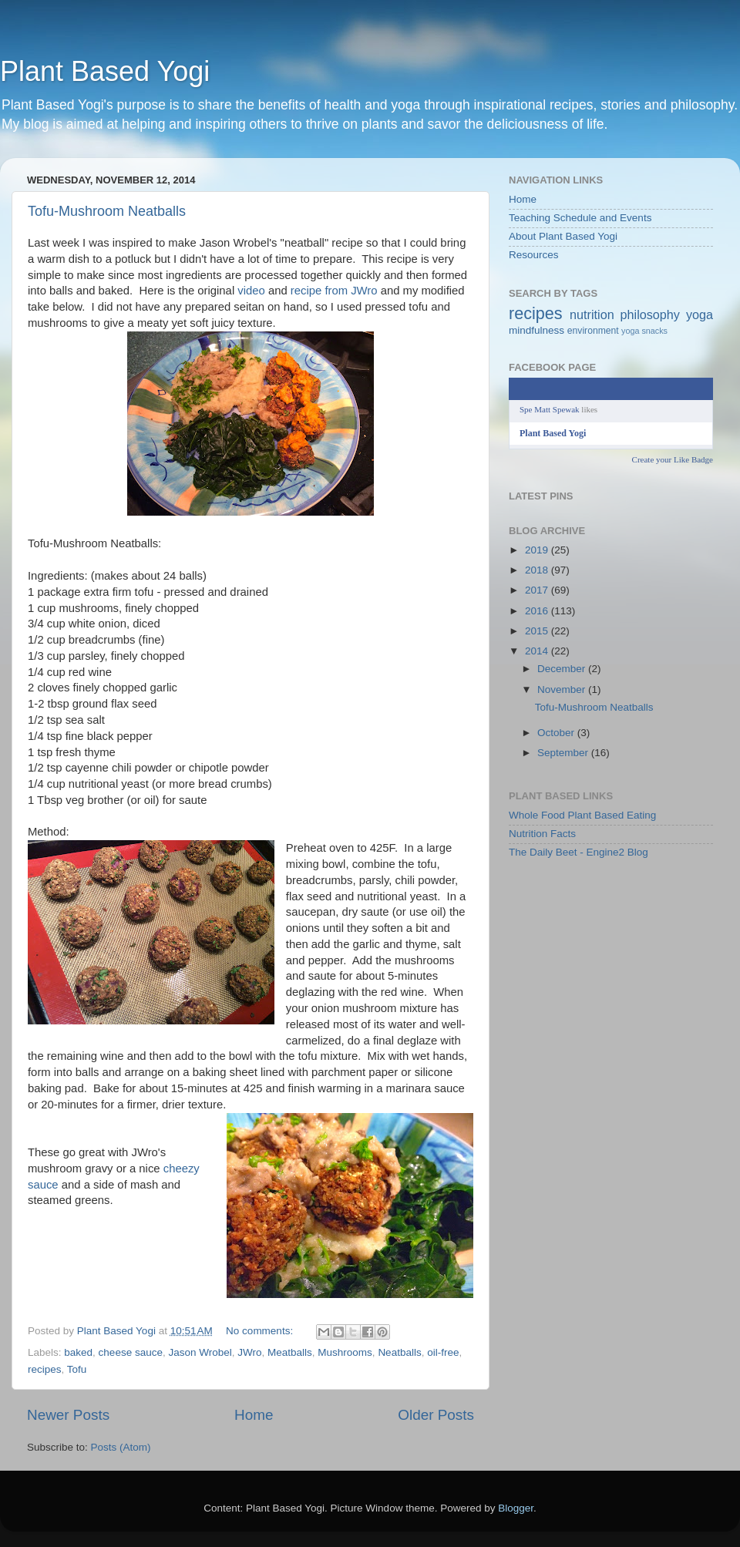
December (562, 668)
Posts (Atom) (121, 1447)
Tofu (77, 1369)
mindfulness (536, 330)
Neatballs (399, 1352)
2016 (538, 611)
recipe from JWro (334, 290)
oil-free (443, 1352)
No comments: (261, 1331)
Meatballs (289, 1352)
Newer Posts (68, 1415)
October (557, 732)
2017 (538, 590)
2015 (538, 631)
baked (78, 1352)
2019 (538, 550)
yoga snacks (644, 330)
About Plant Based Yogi (563, 236)
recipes (45, 1369)
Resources (534, 255)
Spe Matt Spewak (550, 409)
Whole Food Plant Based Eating (582, 815)
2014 (538, 651)
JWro (249, 1352)
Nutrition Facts (542, 833)
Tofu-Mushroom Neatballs (107, 211)
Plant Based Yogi (105, 71)
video (252, 290)
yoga (699, 314)
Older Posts (436, 1415)
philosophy (650, 314)
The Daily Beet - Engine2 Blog (578, 852)
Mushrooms (345, 1352)
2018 (538, 570)
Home (253, 1415)
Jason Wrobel (199, 1352)
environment (593, 330)
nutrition (592, 314)
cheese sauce (131, 1352)
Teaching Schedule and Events (580, 218)
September (564, 752)
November (562, 689)
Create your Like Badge (672, 459)
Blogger (515, 1508)
